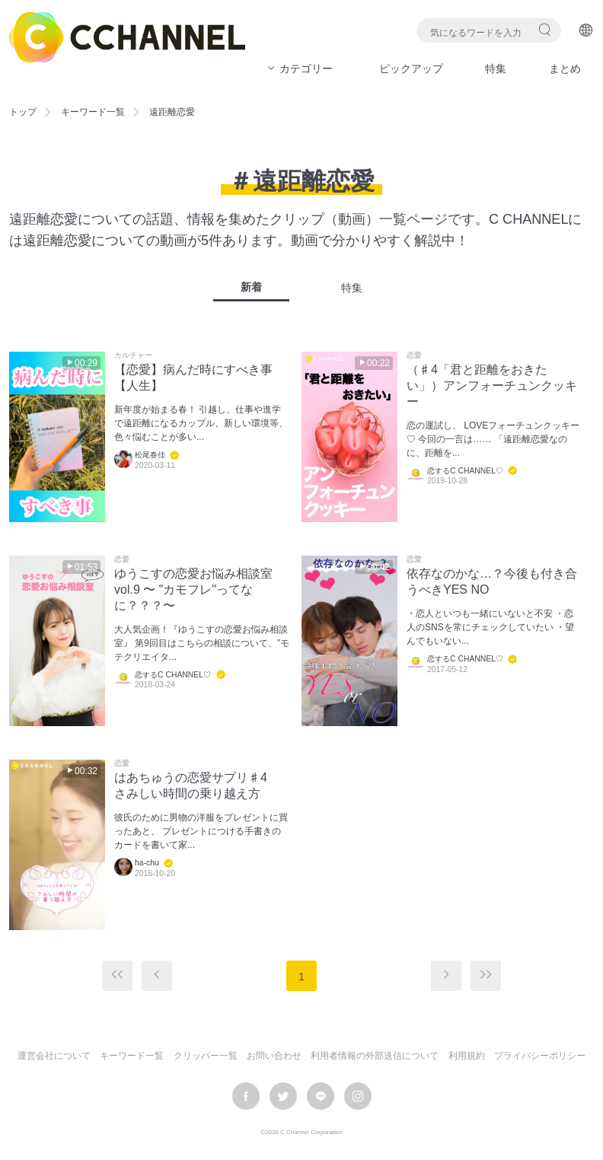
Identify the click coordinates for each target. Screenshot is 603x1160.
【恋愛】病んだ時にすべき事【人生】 (193, 377)
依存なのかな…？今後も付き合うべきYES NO (492, 581)
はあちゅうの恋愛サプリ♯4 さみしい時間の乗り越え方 (196, 785)
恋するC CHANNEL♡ (465, 471)
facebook (246, 1096)
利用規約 (466, 1055)
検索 (544, 29)
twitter (283, 1096)
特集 (495, 68)
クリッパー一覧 (206, 1055)
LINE (320, 1096)
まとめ (565, 68)
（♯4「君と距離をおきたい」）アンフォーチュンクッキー (492, 385)
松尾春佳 (150, 455)
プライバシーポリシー (539, 1055)
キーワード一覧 (93, 112)
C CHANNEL (127, 37)
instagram (358, 1096)
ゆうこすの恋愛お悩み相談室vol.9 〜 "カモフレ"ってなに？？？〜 (193, 589)
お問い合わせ (274, 1055)
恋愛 (414, 355)
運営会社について (54, 1055)
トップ (23, 112)
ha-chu (147, 863)
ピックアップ (411, 68)
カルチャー (133, 355)
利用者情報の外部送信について (375, 1055)
